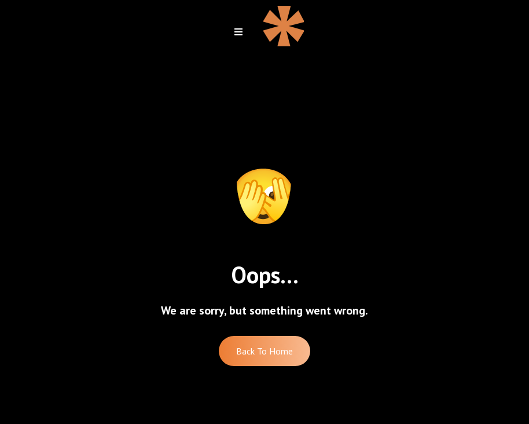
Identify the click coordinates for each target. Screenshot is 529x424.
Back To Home (264, 351)
